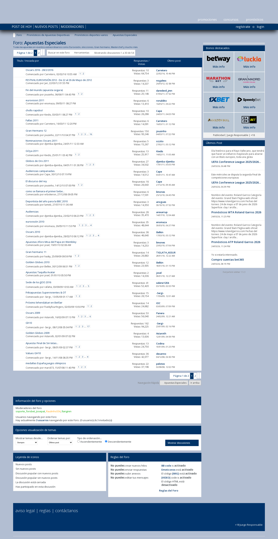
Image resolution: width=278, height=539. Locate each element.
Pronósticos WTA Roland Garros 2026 (236, 212)
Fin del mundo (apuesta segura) (44, 90)
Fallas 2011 (32, 120)
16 (91, 134)
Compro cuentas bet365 (227, 259)
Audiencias (32, 211)
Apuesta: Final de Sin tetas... (42, 343)
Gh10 (29, 323)
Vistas (141, 64)
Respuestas (141, 60)
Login (260, 27)
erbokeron (50, 194)
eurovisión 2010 (35, 221)
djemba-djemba (53, 143)
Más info (219, 66)
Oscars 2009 (33, 313)
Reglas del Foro (168, 490)
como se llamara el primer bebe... (45, 191)
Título (20, 60)
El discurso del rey (36, 181)
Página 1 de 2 (25, 52)
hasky (47, 256)
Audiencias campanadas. (40, 171)
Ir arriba (195, 382)
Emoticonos (168, 469)
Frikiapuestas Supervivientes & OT (46, 292)
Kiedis (47, 114)
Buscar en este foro (59, 52)
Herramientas (81, 52)
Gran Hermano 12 (36, 130)
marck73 (49, 367)
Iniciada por (32, 60)
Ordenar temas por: (58, 438)
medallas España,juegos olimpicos (46, 363)
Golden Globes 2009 (37, 333)
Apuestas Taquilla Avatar (40, 272)
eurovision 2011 (35, 100)
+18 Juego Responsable (249, 523)
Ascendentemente (89, 441)
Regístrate (243, 27)
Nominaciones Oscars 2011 (41, 140)
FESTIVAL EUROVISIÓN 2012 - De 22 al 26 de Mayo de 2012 (59, 80)
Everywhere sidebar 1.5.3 (234, 272)
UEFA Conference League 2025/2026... (236, 162)
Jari (46, 83)
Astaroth (49, 317)
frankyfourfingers (53, 307)
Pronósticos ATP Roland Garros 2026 (235, 242)
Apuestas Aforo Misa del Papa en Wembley (51, 242)
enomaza (49, 103)
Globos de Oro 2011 (37, 161)
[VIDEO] (165, 477)
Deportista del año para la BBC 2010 (47, 201)
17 (88, 326)
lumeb (47, 204)
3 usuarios (42, 420)
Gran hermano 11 (36, 252)
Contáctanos (66, 510)
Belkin (47, 266)
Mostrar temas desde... (29, 438)
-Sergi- (47, 296)
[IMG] (175, 473)
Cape (47, 174)
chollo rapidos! (34, 110)
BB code (166, 465)
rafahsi (48, 287)
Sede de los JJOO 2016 (38, 282)
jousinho (49, 94)
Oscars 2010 (33, 232)
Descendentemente (118, 441)
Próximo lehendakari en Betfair (44, 302)
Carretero (49, 74)
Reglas (45, 510)
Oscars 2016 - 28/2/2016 (39, 70)
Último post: (174, 60)
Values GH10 (33, 353)
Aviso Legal (25, 510)
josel (47, 245)
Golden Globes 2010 (37, 262)
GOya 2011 (32, 151)
